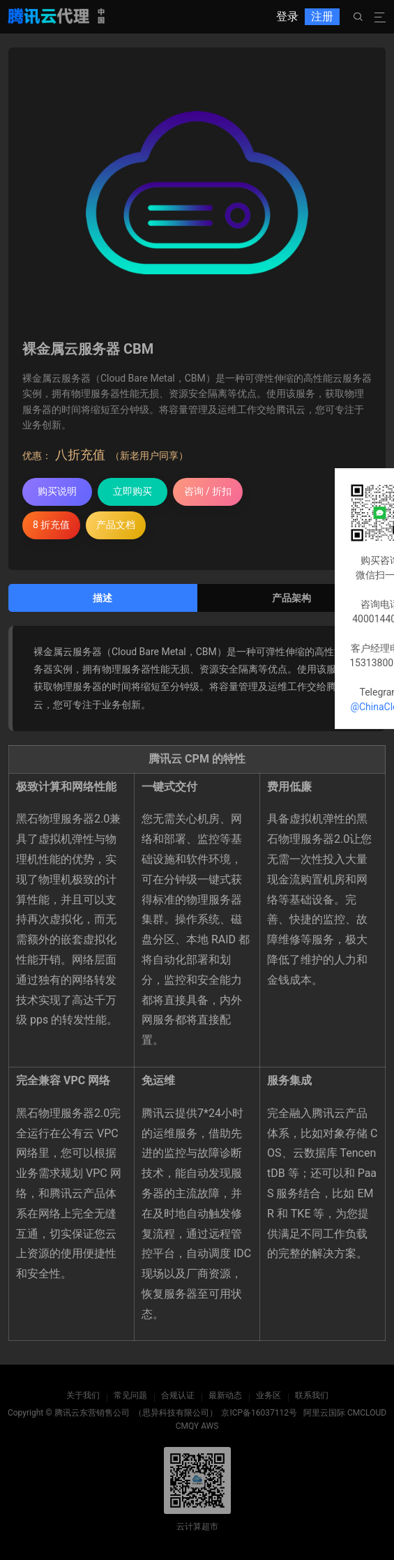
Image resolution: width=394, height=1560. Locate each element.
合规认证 (178, 1395)
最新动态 (225, 1395)
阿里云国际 (324, 1413)
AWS (209, 1426)
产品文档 (115, 524)
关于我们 (83, 1395)
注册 (322, 16)
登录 (287, 16)
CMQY (187, 1426)
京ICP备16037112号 (259, 1413)
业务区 (268, 1395)
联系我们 (311, 1395)
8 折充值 (51, 524)
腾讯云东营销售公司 (92, 1413)
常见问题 (130, 1395)
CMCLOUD (366, 1413)
